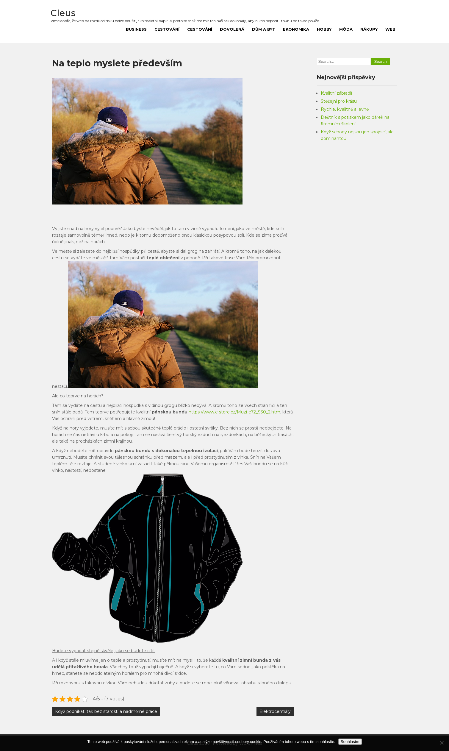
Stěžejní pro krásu (339, 101)
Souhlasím (350, 741)
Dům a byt (263, 29)
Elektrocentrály (275, 711)
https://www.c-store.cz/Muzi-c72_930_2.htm (234, 412)
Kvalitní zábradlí (336, 93)
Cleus (63, 12)
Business (136, 29)
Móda (346, 29)
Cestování (166, 29)
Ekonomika (296, 29)
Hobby (324, 29)
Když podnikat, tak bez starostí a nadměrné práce (106, 711)
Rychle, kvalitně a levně (345, 109)
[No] (442, 743)
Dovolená (232, 29)
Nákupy (369, 29)
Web (390, 29)
